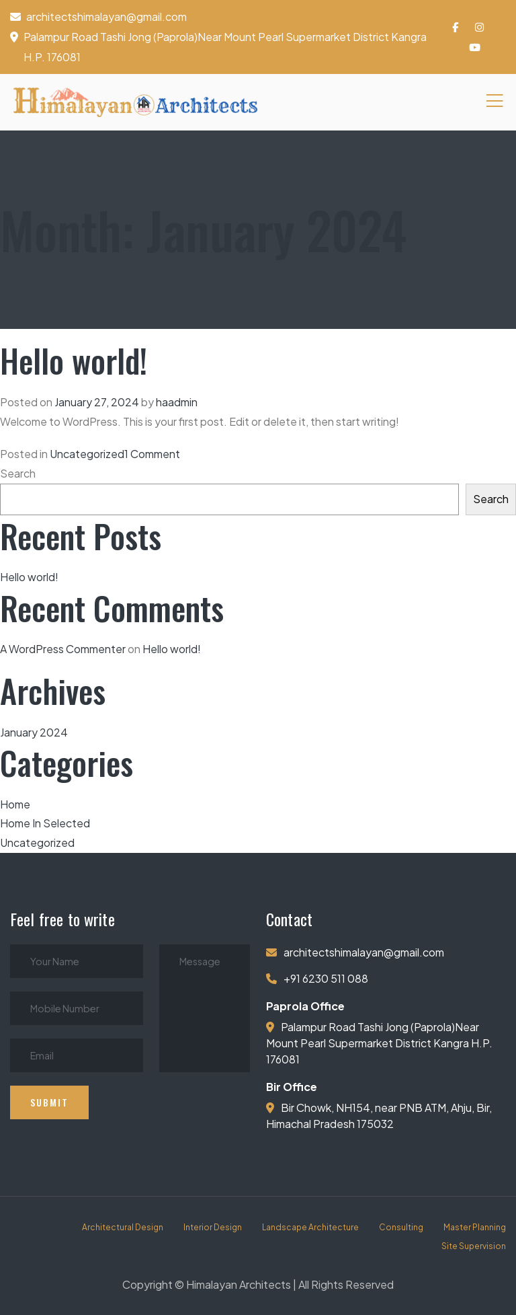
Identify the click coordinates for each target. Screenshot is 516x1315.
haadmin (177, 402)
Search (18, 473)
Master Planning (474, 1227)
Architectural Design (122, 1227)
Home (15, 804)
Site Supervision (473, 1246)
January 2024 (34, 732)
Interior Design (212, 1227)
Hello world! (73, 360)
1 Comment (152, 454)
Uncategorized (87, 454)
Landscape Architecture (310, 1227)
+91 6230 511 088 (326, 978)
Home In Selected (45, 823)
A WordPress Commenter (63, 649)
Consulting (401, 1227)
